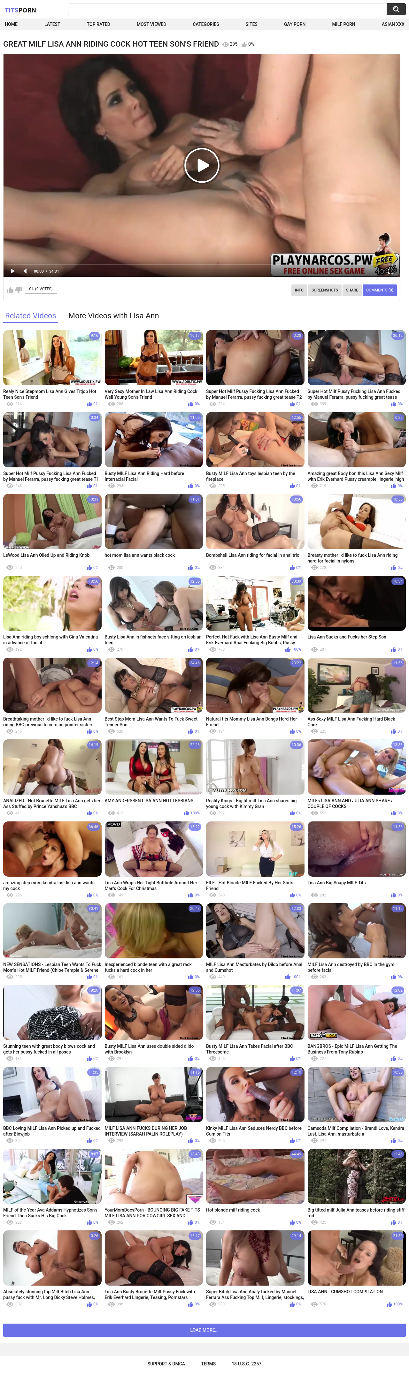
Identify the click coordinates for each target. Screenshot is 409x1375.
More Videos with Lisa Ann (113, 315)
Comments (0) (379, 290)
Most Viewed (151, 24)
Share (352, 290)
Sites (252, 24)
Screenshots (325, 290)
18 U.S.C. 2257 (246, 1363)
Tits (20, 9)
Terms (208, 1363)
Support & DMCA (166, 1363)
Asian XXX (393, 24)
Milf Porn (343, 24)
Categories (206, 24)
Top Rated (98, 24)
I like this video (10, 290)
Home (11, 24)
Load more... (204, 1330)
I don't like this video (18, 290)
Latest (52, 24)
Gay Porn (294, 24)
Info (299, 290)
